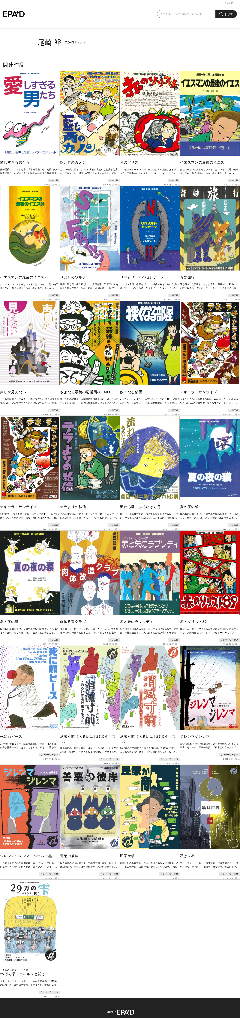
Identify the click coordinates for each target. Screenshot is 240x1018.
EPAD (116, 1015)
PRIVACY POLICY (141, 1001)
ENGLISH (231, 3)
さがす (226, 14)
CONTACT (112, 1001)
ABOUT (91, 1001)
